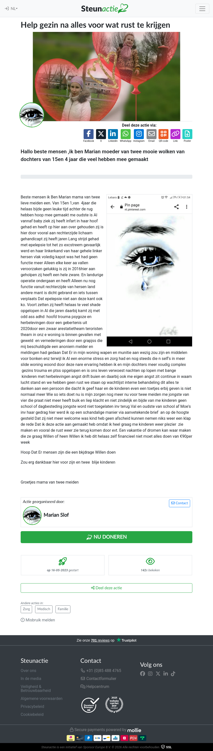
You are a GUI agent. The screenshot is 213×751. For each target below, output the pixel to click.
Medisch (43, 609)
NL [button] (13, 9)
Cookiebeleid (32, 714)
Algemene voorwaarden (41, 698)
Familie (63, 609)
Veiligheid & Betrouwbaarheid (36, 688)
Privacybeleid (32, 706)
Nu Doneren (106, 537)
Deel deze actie (106, 588)
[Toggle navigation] (202, 9)
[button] (88, 136)
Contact (179, 503)
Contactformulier (98, 678)
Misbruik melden (38, 620)
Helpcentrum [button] (94, 686)
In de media (31, 678)
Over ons (28, 670)
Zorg (26, 609)
